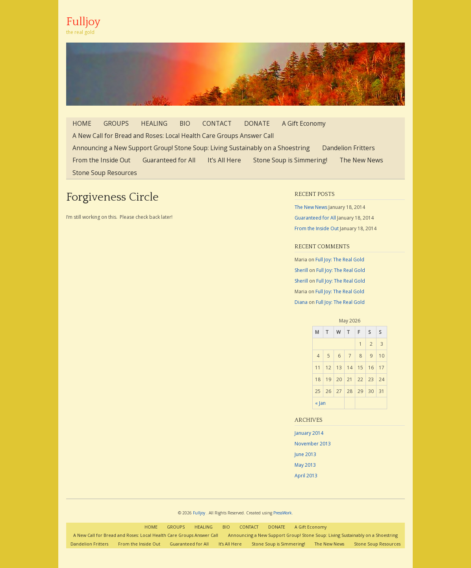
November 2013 (313, 443)
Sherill (301, 270)
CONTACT (217, 123)
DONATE (257, 123)
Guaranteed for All (169, 160)
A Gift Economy (304, 123)
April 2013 (306, 475)
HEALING (154, 123)
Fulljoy (83, 22)
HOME (81, 123)
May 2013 (305, 465)
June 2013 (305, 454)
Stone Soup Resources (104, 172)
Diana (301, 302)
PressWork (282, 513)
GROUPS (116, 123)
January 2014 (309, 433)
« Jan (320, 403)
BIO (185, 123)
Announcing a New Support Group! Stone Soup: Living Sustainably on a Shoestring (191, 147)
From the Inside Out (101, 160)
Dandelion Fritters (348, 147)
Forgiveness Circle (112, 197)
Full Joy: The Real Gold (339, 259)
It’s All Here (224, 160)
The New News (361, 160)
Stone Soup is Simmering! (290, 160)
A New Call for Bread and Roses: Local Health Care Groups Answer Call (173, 135)
